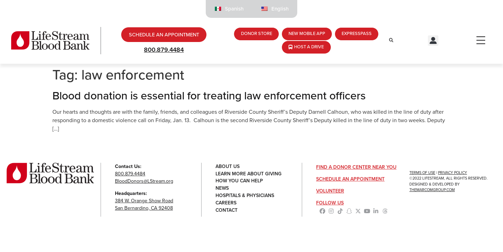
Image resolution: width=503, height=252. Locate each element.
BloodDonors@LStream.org (144, 182)
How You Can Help (240, 182)
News (222, 189)
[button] (433, 41)
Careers (226, 204)
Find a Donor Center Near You (356, 168)
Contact (227, 211)
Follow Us (330, 203)
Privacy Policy (452, 173)
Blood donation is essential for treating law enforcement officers (209, 96)
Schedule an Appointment (350, 179)
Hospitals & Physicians (245, 196)
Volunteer (330, 191)
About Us (228, 167)
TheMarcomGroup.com (432, 190)
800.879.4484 (164, 50)
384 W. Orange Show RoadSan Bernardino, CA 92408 (144, 205)
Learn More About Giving (249, 174)
